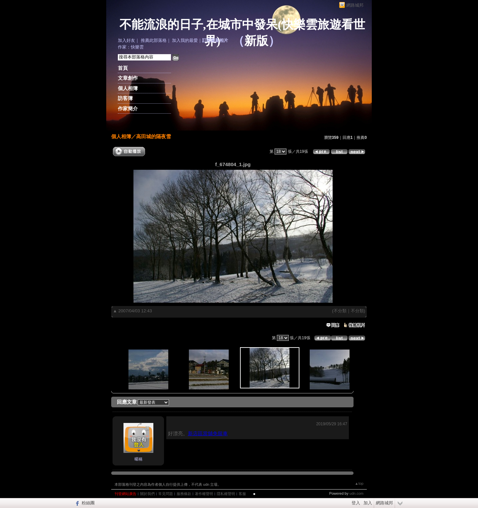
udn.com (356, 493)
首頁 (123, 68)
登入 (356, 502)
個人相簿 (128, 88)
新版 (256, 41)
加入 (367, 502)
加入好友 (126, 40)
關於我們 (147, 494)
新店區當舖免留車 (208, 433)
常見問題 (165, 494)
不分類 (340, 310)
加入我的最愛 (185, 40)
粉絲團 (88, 502)
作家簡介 (128, 108)
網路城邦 (354, 5)
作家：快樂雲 (131, 47)
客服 (242, 494)
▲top (359, 483)
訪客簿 (125, 98)
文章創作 (128, 78)
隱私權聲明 (226, 494)
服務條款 (184, 494)
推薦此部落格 (154, 40)
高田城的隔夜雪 (153, 136)
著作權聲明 (204, 494)
